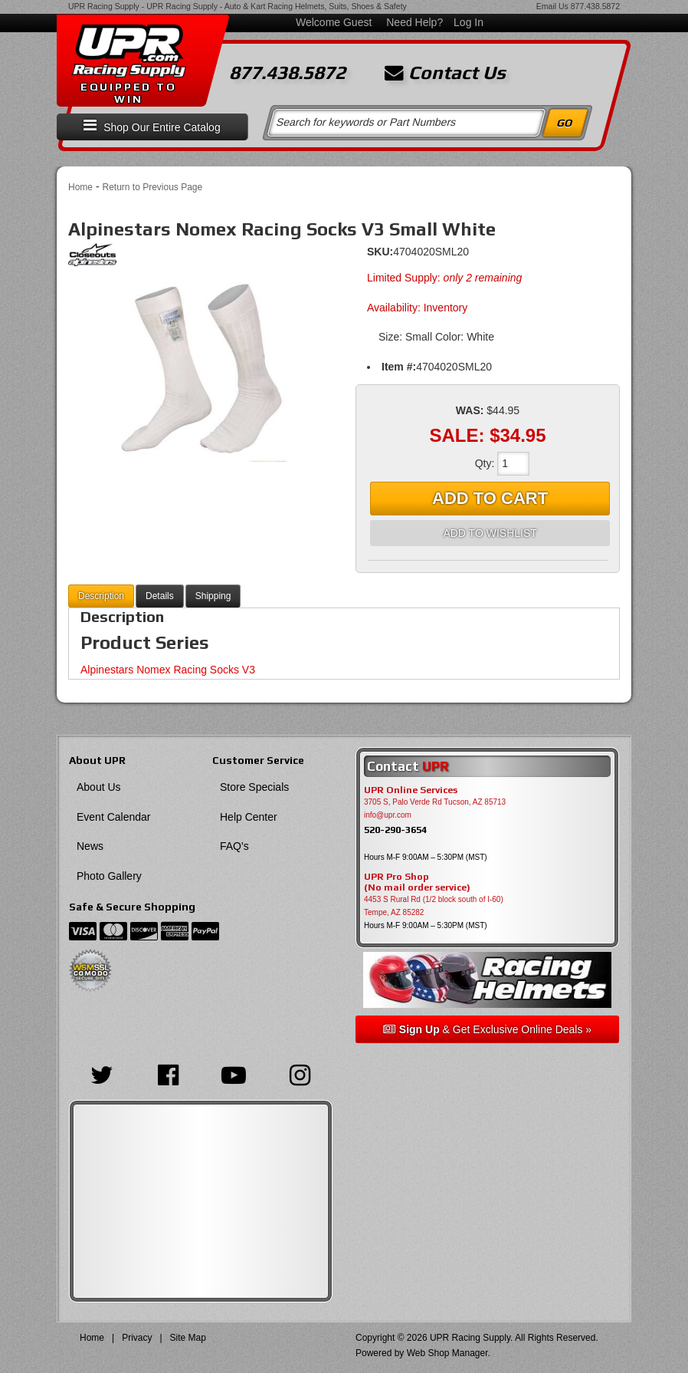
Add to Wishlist (489, 533)
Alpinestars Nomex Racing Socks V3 (167, 669)
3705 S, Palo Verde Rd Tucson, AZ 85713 (435, 802)
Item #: (399, 367)
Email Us (552, 6)
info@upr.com (387, 815)
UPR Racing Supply (103, 6)
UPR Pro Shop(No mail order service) (417, 882)
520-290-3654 (395, 829)
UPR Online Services (410, 790)
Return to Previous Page (152, 187)
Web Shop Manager (447, 1353)
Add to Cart (490, 498)
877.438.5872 (595, 6)
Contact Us (445, 73)
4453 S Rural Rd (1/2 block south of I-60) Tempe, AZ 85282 (433, 906)
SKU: (380, 251)
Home (80, 187)
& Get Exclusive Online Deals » (487, 1029)
